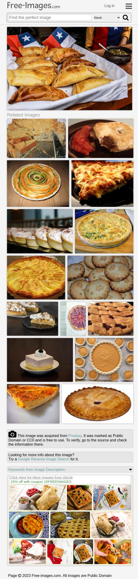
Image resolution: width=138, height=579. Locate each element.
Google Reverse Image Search (43, 459)
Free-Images (33, 5)
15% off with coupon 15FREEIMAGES (41, 481)
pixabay (75, 435)
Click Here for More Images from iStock (41, 477)
